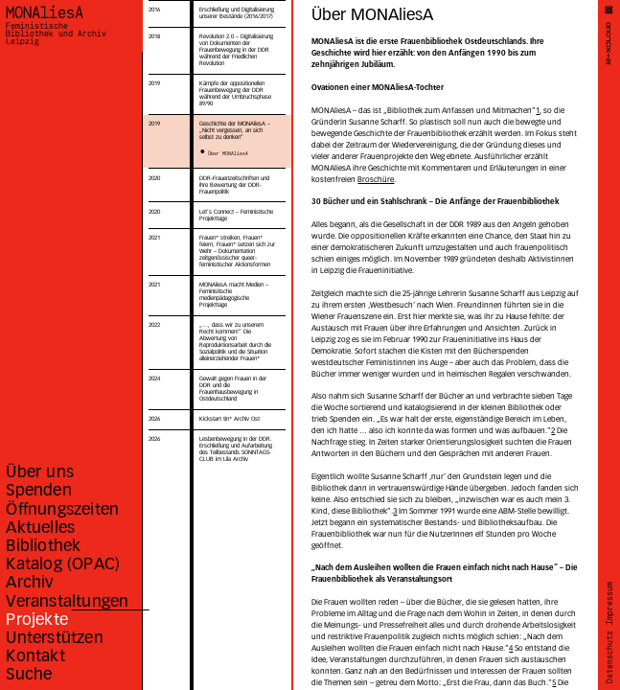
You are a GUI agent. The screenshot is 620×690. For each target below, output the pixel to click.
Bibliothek (43, 545)
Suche (29, 673)
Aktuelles (40, 527)
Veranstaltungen (67, 600)
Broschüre (375, 179)
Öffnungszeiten (62, 508)
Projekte (37, 619)
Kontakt (35, 655)
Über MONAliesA (228, 153)
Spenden (38, 489)
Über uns (40, 471)
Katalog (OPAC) (63, 563)
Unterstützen (54, 637)
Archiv (30, 581)
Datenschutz (609, 658)
